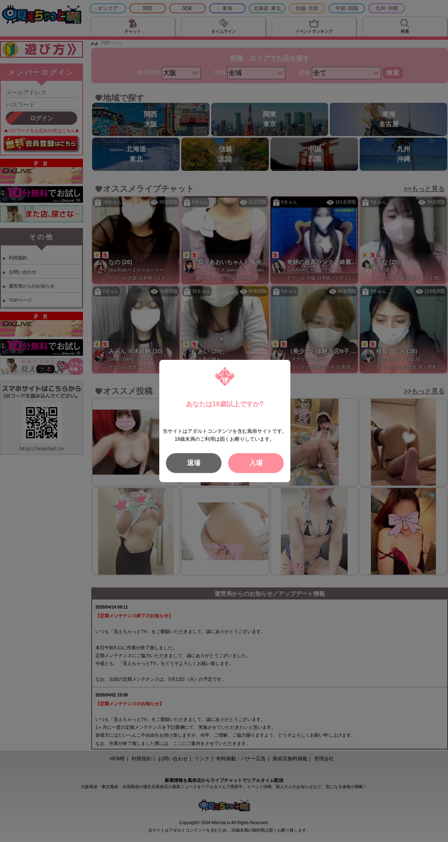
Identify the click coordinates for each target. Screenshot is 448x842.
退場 (193, 462)
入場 (256, 462)
